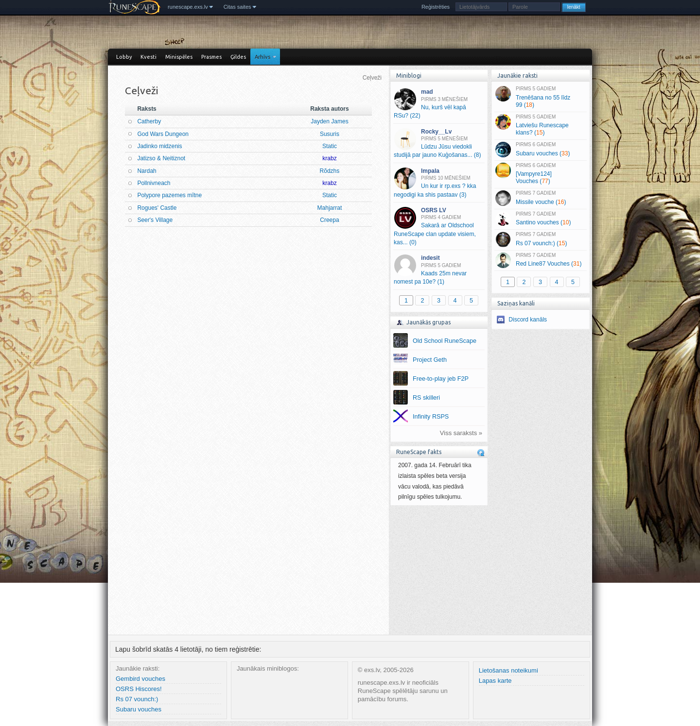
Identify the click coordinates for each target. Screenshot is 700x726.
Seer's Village (155, 220)
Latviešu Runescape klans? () (540, 125)
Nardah (146, 171)
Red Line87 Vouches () (540, 260)
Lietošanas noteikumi (508, 670)
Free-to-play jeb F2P (441, 378)
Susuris (329, 134)
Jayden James (329, 121)
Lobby (124, 57)
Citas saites (237, 7)
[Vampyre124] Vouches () (540, 174)
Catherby (149, 121)
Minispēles (178, 57)
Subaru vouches (138, 709)
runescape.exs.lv (188, 7)
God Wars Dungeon (163, 134)
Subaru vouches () (540, 149)
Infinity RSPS (431, 416)
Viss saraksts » (461, 433)
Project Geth (430, 359)
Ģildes (238, 57)
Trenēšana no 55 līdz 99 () (540, 97)
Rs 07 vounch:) (137, 699)
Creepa (329, 220)
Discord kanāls (527, 319)
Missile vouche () (540, 198)
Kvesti (148, 57)
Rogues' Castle (156, 207)
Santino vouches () (540, 219)
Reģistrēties (435, 7)
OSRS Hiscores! (139, 688)
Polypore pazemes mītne (169, 195)
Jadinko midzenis (159, 146)
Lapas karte (495, 680)
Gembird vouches (140, 678)
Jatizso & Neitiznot (161, 158)
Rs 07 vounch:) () (540, 239)
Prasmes (211, 57)
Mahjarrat (329, 207)
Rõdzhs (330, 171)
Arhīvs (262, 57)
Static (329, 146)
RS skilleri (426, 397)
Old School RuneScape (444, 341)
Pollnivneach (153, 183)
